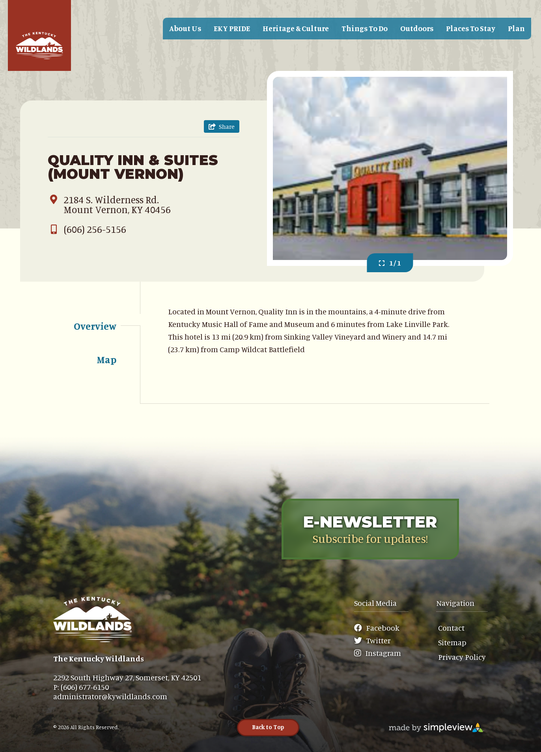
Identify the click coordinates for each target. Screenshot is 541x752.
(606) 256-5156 (87, 229)
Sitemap (452, 642)
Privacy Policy (462, 657)
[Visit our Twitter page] (376, 640)
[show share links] (221, 126)
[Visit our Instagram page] (380, 653)
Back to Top (268, 727)
